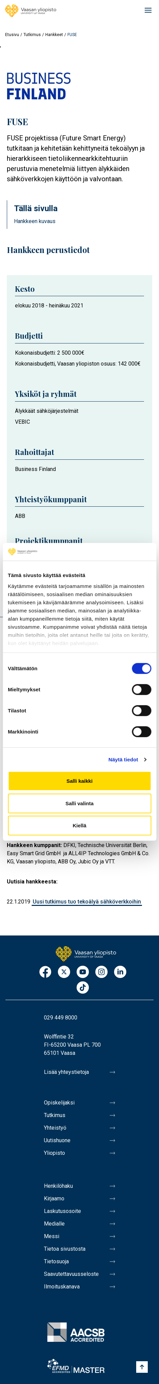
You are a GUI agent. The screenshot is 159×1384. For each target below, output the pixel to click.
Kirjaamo (54, 1198)
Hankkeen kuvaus (34, 221)
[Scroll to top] (142, 1367)
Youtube (83, 972)
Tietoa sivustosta (64, 1249)
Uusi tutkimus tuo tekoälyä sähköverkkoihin (87, 901)
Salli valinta (79, 803)
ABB (20, 516)
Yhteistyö (55, 1128)
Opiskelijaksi (59, 1102)
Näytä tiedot (123, 759)
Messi (51, 1236)
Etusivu (12, 34)
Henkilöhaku (58, 1186)
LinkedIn (120, 972)
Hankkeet (54, 34)
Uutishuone (57, 1140)
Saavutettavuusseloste (71, 1274)
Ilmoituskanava (62, 1286)
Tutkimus (32, 34)
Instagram (101, 972)
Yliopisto (54, 1153)
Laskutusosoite (62, 1211)
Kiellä (79, 825)
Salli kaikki (79, 781)
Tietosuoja (56, 1261)
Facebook (45, 972)
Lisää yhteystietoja (66, 1072)
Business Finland (35, 469)
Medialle (54, 1223)
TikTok (83, 988)
